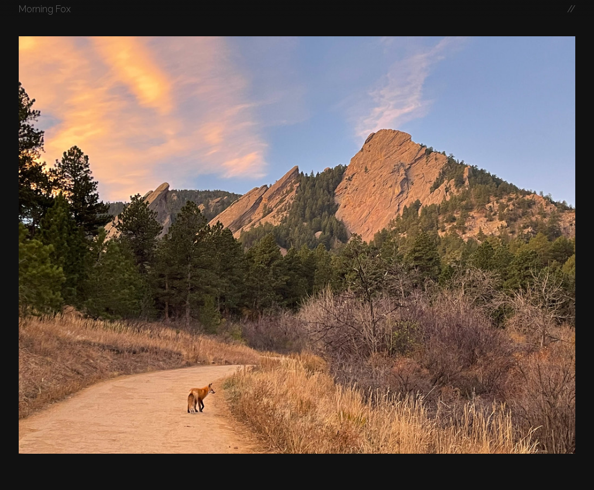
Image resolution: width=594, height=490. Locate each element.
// (571, 9)
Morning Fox (45, 9)
